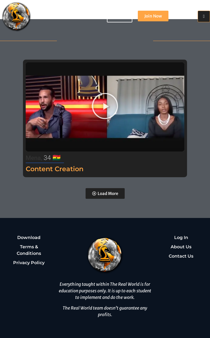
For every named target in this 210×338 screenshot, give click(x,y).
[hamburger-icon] (204, 16)
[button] (105, 107)
